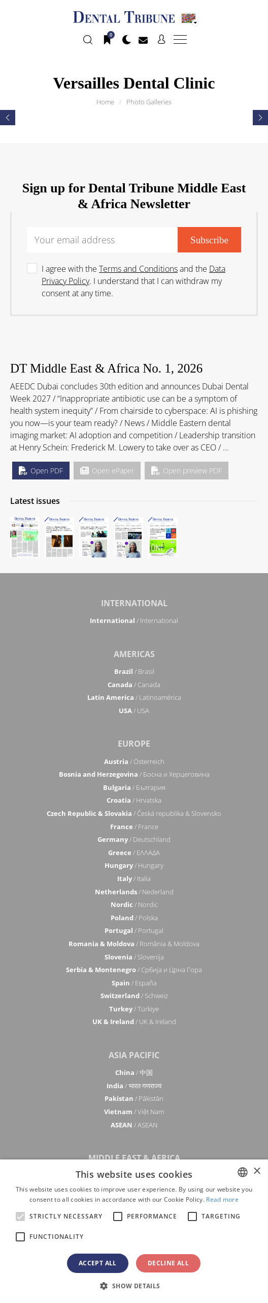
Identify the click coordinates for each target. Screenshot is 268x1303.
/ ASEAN (134, 1124)
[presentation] (7, 117)
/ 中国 (134, 1072)
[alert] (134, 1231)
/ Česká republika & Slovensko (134, 813)
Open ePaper (107, 470)
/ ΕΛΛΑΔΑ (134, 852)
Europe (134, 743)
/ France (134, 826)
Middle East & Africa (134, 1158)
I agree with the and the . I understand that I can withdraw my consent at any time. (133, 281)
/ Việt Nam (134, 1111)
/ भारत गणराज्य (134, 1085)
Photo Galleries (149, 101)
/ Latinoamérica (134, 697)
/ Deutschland (134, 839)
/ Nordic (134, 904)
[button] (134, 1286)
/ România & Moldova (134, 943)
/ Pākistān (134, 1098)
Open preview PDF (186, 470)
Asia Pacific (134, 1055)
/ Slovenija (134, 956)
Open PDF (41, 470)
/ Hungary (134, 865)
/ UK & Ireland (134, 1021)
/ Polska (134, 917)
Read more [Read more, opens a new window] (222, 1199)
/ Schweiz (134, 995)
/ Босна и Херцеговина (134, 774)
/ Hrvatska (134, 800)
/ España (134, 982)
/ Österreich (134, 761)
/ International (134, 620)
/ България (134, 787)
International (134, 603)
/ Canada (134, 684)
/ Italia (134, 878)
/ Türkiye (134, 1008)
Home (105, 101)
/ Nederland (134, 891)
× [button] (256, 1171)
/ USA (134, 710)
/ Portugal (134, 930)
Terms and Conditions (138, 268)
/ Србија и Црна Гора (134, 969)
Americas (134, 654)
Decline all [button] (168, 1263)
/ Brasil (134, 671)
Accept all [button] (98, 1263)
